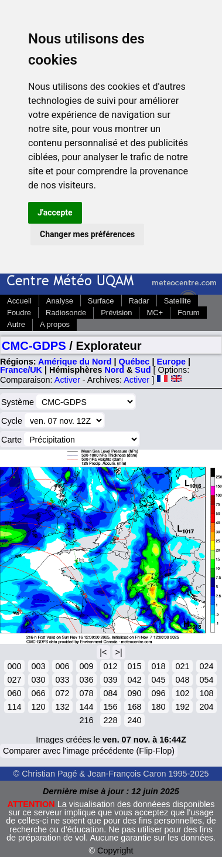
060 (14, 693)
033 (62, 679)
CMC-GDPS (34, 345)
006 (62, 666)
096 (158, 693)
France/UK (21, 369)
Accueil (19, 300)
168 (134, 706)
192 (182, 706)
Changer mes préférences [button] (87, 234)
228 (110, 720)
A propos (55, 324)
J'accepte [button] (55, 212)
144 (86, 706)
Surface (101, 300)
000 (14, 666)
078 (86, 693)
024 (206, 666)
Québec (134, 361)
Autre (16, 324)
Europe (171, 361)
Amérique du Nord (75, 361)
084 (110, 693)
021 (182, 666)
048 (182, 679)
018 (158, 666)
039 (110, 679)
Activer (67, 379)
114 (14, 706)
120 (38, 706)
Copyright (115, 850)
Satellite (177, 300)
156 (110, 706)
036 (86, 679)
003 (38, 666)
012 (110, 666)
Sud (143, 369)
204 (206, 706)
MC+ (154, 312)
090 (134, 693)
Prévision (116, 312)
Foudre (19, 312)
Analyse (59, 300)
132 (62, 706)
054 (206, 679)
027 (14, 679)
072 (62, 693)
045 (158, 679)
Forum (188, 312)
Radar (139, 300)
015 (134, 666)
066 (38, 693)
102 (182, 693)
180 (158, 706)
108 (206, 693)
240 (134, 720)
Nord (114, 369)
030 (38, 679)
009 (86, 666)
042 (134, 679)
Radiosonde (66, 312)
